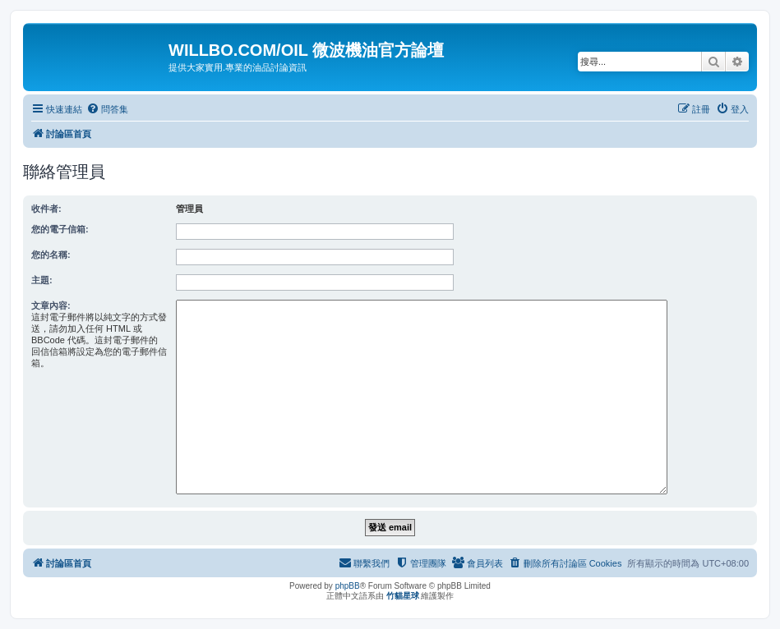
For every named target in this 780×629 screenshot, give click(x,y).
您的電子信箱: (60, 229)
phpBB (347, 585)
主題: (42, 280)
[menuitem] (107, 109)
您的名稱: (51, 254)
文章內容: (51, 305)
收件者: (46, 208)
